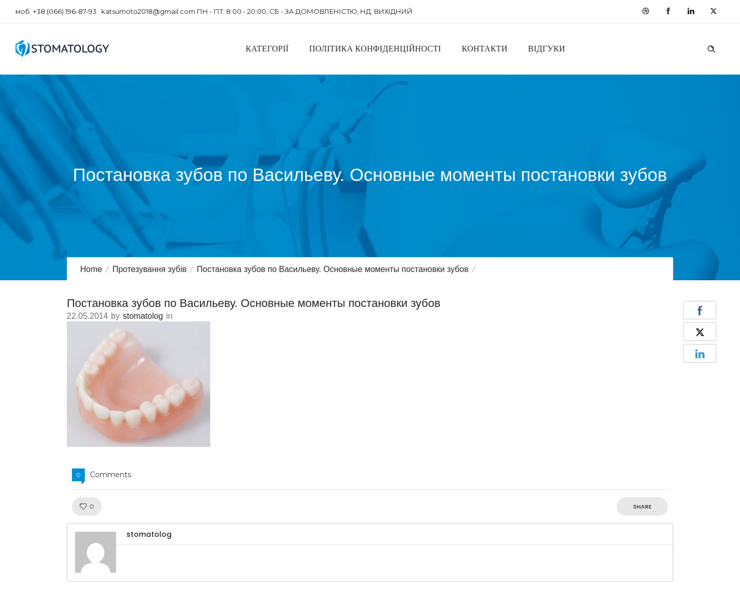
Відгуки (546, 49)
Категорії (267, 49)
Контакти (485, 49)
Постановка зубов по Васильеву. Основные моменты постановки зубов (333, 269)
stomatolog (143, 316)
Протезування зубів (150, 269)
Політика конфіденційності (375, 49)
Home (91, 269)
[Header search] (711, 48)
